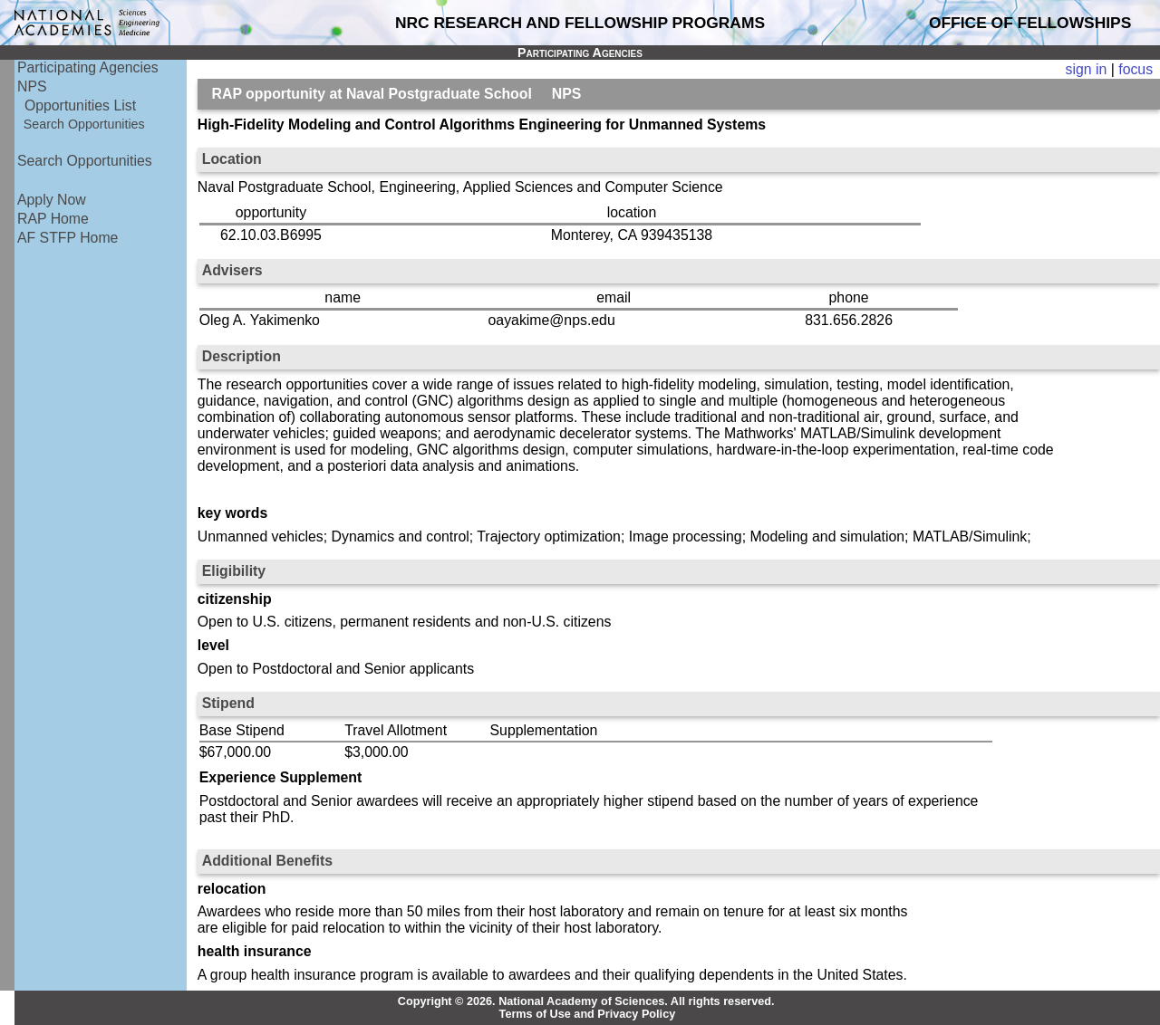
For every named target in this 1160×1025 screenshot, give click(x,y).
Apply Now (51, 199)
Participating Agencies (88, 67)
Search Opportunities (84, 124)
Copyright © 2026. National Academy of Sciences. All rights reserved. (586, 1001)
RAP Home (53, 218)
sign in (1086, 69)
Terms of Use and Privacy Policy (587, 1014)
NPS (32, 86)
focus (1135, 69)
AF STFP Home (67, 237)
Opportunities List (80, 105)
